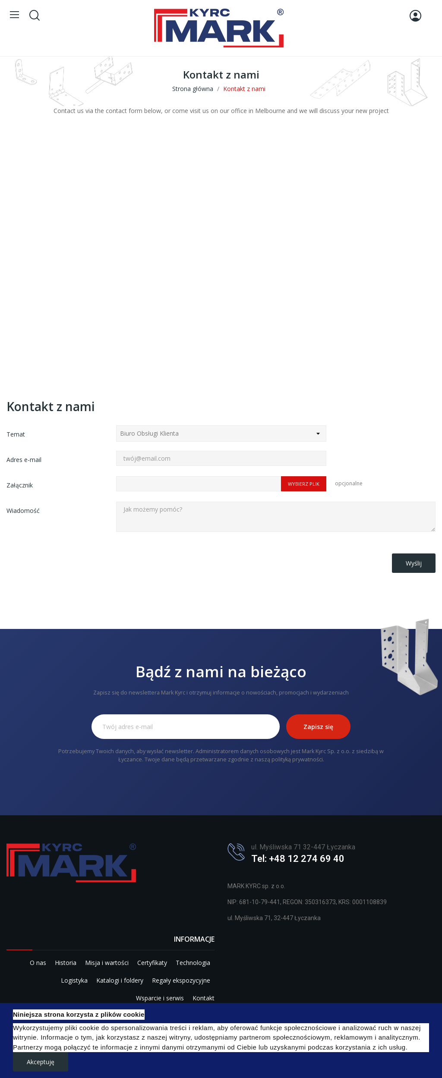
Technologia (193, 963)
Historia (65, 963)
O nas (38, 963)
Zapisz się (318, 727)
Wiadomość (23, 510)
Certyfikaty (152, 963)
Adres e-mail (23, 460)
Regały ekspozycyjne (181, 980)
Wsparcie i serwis (160, 998)
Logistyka (74, 980)
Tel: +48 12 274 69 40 (297, 858)
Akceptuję (40, 1062)
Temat (15, 434)
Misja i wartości (107, 963)
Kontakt (204, 998)
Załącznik (19, 485)
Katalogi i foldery (119, 980)
